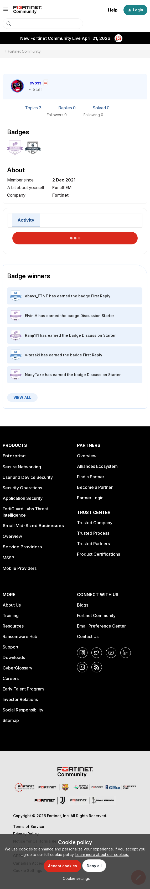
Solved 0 (101, 107)
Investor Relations (20, 699)
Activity (26, 220)
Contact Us (88, 636)
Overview (12, 536)
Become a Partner (95, 487)
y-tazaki (32, 355)
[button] (6, 11)
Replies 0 (67, 107)
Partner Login (90, 497)
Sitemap (11, 720)
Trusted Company (94, 522)
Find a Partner (90, 476)
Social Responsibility (23, 710)
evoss (35, 82)
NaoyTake (34, 374)
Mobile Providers (20, 568)
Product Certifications (98, 554)
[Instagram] (82, 667)
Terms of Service (28, 826)
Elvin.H (31, 315)
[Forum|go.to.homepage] (27, 10)
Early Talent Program (23, 689)
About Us (12, 605)
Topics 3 (34, 107)
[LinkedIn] (125, 652)
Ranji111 (32, 335)
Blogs (82, 605)
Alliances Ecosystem (97, 466)
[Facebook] (82, 652)
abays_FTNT (36, 296)
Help (112, 10)
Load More (75, 236)
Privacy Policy (26, 834)
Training (11, 615)
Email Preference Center (101, 626)
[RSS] (96, 667)
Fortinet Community (24, 51)
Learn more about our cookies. (102, 854)
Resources (13, 626)
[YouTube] (111, 652)
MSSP (8, 557)
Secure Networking (22, 466)
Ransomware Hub (20, 636)
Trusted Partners (93, 543)
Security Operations (22, 487)
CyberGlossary (17, 668)
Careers (11, 678)
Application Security (23, 498)
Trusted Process (93, 533)
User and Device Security (28, 477)
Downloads (14, 657)
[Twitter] (96, 652)
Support (10, 647)
